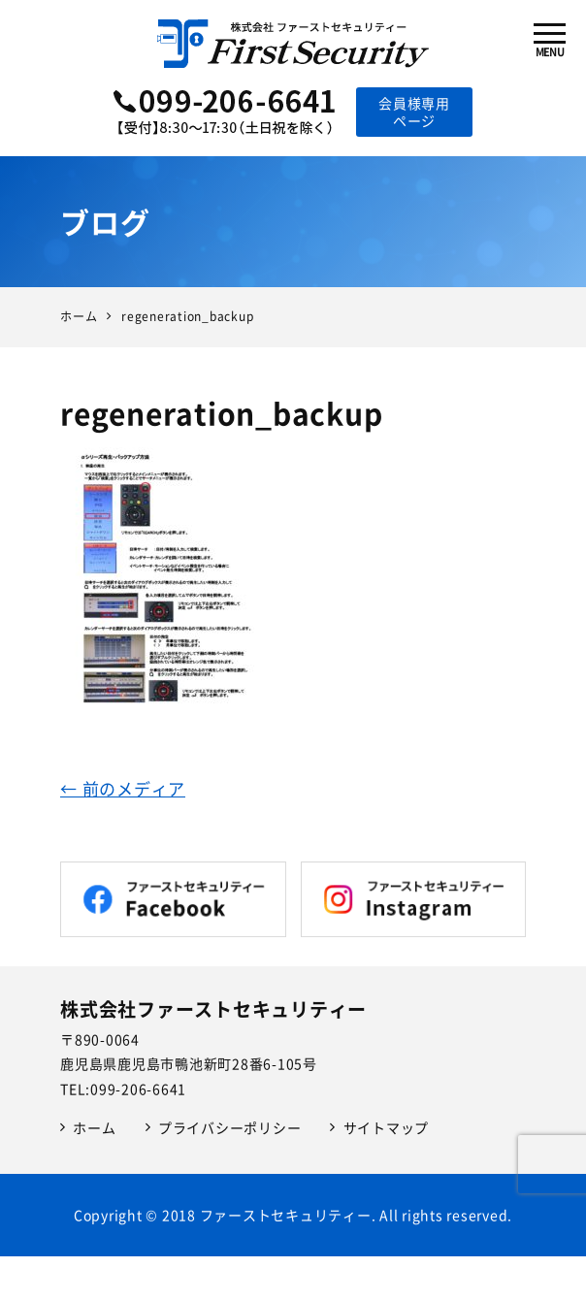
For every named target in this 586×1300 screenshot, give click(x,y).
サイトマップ (386, 1127)
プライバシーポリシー (230, 1127)
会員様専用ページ (414, 111)
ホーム (94, 1127)
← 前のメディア (122, 788)
